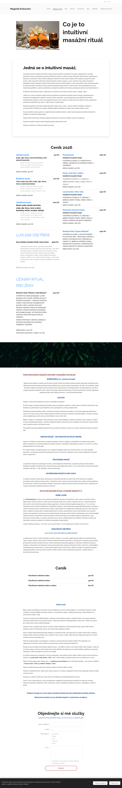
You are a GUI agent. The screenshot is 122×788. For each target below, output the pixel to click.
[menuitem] (47, 9)
